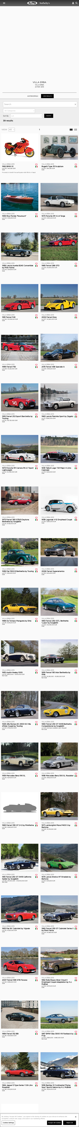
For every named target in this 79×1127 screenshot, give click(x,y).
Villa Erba (39, 10)
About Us (5, 1105)
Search (49, 44)
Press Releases (50, 1107)
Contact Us (5, 1109)
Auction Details (32, 24)
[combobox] (19, 39)
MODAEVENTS (24, 1109)
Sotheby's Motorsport (27, 1111)
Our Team (5, 1107)
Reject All (69, 1123)
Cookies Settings (71, 1105)
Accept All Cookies (54, 1123)
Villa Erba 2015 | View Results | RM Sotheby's (38, 3)
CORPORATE (24, 1103)
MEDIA (48, 1103)
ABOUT (4, 1103)
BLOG (47, 1109)
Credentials (50, 1105)
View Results (48, 24)
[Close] (75, 1117)
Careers (22, 1107)
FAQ (21, 1105)
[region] (39, 1120)
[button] (73, 3)
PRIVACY (69, 1103)
